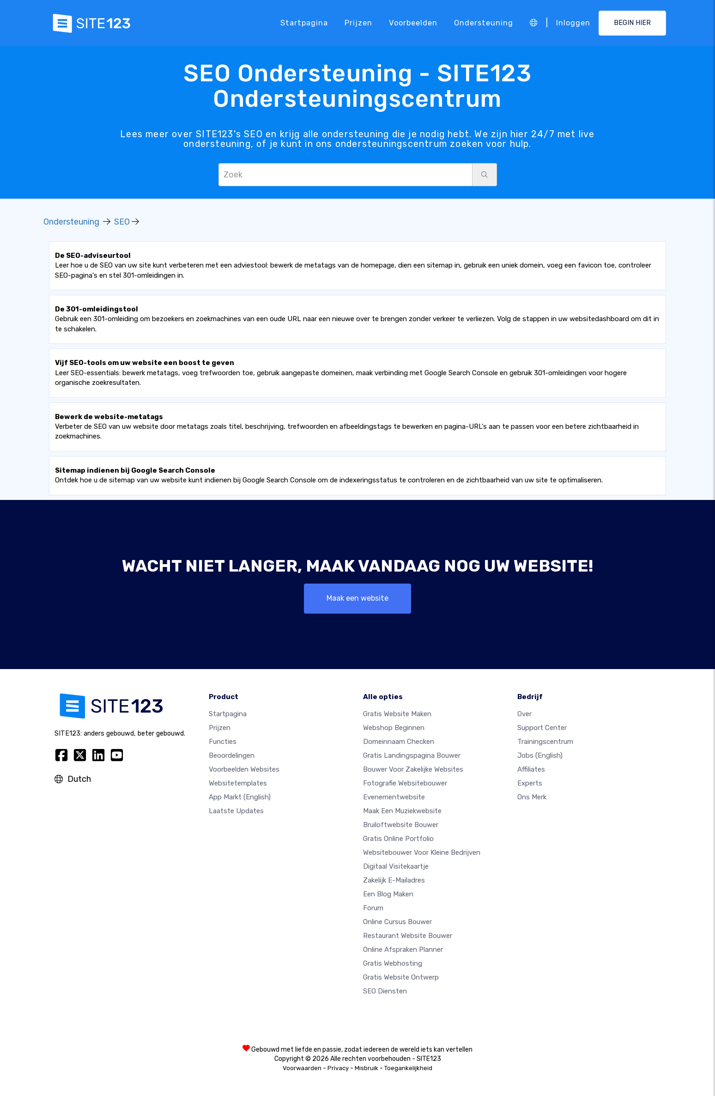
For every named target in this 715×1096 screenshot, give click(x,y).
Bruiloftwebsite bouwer (400, 825)
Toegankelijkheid (408, 1068)
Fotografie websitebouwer (405, 783)
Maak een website (357, 598)
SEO (122, 222)
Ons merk (531, 797)
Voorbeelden (413, 22)
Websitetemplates (238, 783)
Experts (529, 783)
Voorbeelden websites (244, 769)
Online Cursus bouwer (397, 922)
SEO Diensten (385, 991)
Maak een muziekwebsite (402, 811)
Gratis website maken (397, 714)
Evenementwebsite (394, 797)
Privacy (338, 1068)
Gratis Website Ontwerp (401, 977)
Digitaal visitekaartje (396, 866)
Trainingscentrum (545, 741)
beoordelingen (231, 755)
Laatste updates (236, 811)
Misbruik (366, 1068)
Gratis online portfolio (398, 838)
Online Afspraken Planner (403, 949)
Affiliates (531, 769)
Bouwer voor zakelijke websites (413, 769)
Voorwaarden (302, 1068)
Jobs (540, 755)
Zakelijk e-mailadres (394, 880)
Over (524, 714)
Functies (222, 741)
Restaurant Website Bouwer (407, 936)
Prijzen (358, 22)
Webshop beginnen (393, 728)
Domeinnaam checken (398, 741)
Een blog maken (388, 894)
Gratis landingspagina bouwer (412, 755)
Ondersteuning (483, 22)
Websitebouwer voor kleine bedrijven (421, 852)
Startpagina (304, 22)
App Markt (240, 797)
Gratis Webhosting (392, 963)
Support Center (542, 728)
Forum (373, 908)
